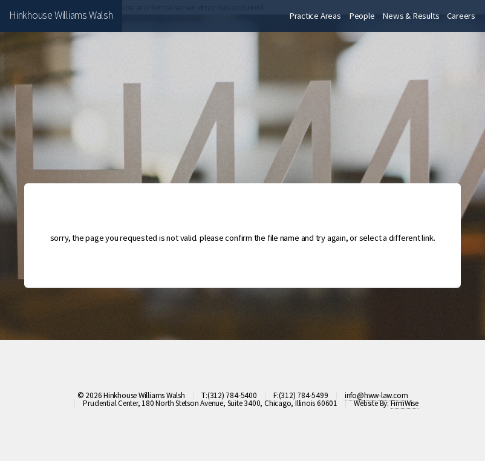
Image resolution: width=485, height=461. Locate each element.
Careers (461, 15)
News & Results (410, 15)
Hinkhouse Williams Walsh (61, 15)
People (362, 15)
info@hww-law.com (376, 395)
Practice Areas (315, 15)
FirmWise (404, 403)
